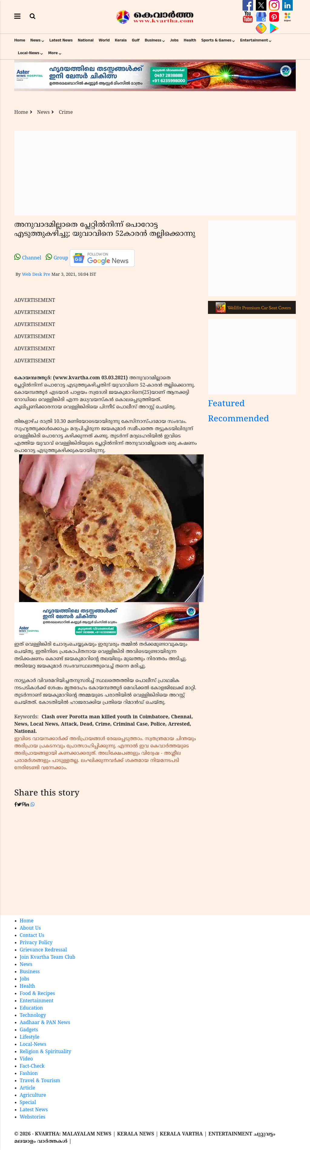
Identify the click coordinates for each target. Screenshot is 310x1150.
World (104, 40)
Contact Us (32, 936)
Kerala (121, 40)
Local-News (28, 53)
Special (28, 1103)
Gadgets (29, 1030)
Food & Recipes (37, 994)
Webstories (32, 1117)
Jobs (174, 40)
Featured (226, 404)
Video (26, 1059)
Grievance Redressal (43, 950)
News (35, 40)
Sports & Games (216, 40)
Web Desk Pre (36, 274)
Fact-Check (32, 1066)
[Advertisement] (155, 173)
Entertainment (254, 40)
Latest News (61, 40)
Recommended (238, 419)
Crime (66, 113)
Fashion (29, 1074)
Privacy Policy (36, 943)
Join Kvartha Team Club (47, 957)
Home (19, 40)
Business (153, 40)
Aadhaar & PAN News (45, 1023)
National (86, 40)
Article (27, 1088)
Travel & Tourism (40, 1081)
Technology (33, 1016)
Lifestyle (29, 1037)
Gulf (136, 40)
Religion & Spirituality (45, 1052)
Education (31, 1008)
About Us (30, 928)
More (53, 53)
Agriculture (33, 1095)
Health (190, 40)
